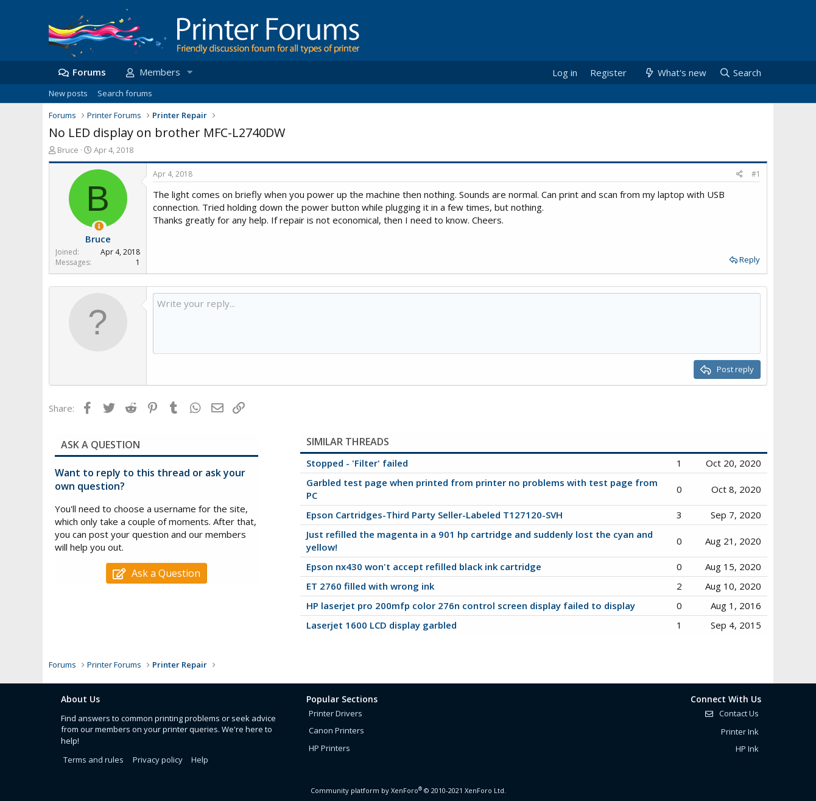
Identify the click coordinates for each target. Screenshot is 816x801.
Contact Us (731, 713)
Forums (89, 72)
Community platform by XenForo (408, 790)
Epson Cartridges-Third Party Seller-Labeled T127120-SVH (434, 515)
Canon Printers (336, 730)
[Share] (739, 175)
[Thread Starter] (99, 226)
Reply (749, 259)
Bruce (68, 149)
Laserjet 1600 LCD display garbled (381, 625)
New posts (68, 93)
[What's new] (674, 73)
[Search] (739, 73)
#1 (756, 174)
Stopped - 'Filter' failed (357, 463)
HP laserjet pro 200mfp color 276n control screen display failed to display (470, 605)
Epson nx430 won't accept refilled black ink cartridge (423, 566)
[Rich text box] (457, 323)
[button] (189, 72)
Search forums (124, 93)
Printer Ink (740, 731)
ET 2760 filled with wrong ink (370, 586)
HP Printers (329, 748)
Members (159, 72)
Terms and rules (93, 759)
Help (199, 759)
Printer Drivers (335, 713)
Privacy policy (158, 759)
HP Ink (747, 748)
